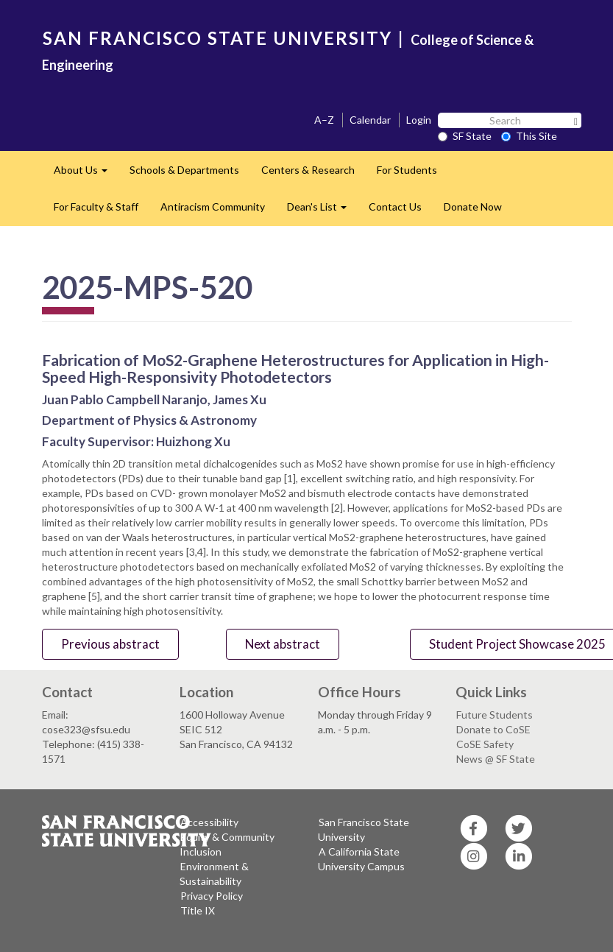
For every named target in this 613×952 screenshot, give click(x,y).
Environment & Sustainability (214, 873)
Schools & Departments (184, 169)
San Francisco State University (363, 829)
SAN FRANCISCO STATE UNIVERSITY (217, 38)
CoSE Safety (485, 744)
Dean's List (322, 211)
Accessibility (209, 822)
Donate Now (473, 206)
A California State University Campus (361, 858)
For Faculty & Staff (96, 206)
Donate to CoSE (493, 729)
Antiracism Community (212, 206)
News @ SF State (495, 758)
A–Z (324, 119)
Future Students (494, 714)
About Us (86, 174)
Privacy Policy (211, 895)
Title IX (197, 910)
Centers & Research (308, 169)
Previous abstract (110, 644)
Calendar (370, 119)
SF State (465, 136)
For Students (407, 169)
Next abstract (282, 644)
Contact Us (395, 206)
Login (418, 119)
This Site (529, 136)
